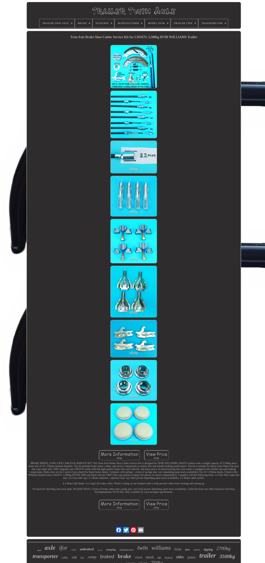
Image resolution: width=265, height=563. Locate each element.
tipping (208, 549)
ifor (63, 547)
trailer (207, 555)
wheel (138, 557)
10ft (159, 558)
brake (124, 556)
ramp (92, 557)
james (192, 557)
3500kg (227, 556)
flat (82, 557)
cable (65, 557)
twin (142, 547)
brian (177, 549)
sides (180, 557)
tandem (197, 549)
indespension (127, 549)
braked (107, 556)
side (74, 557)
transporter (45, 556)
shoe (187, 549)
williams (161, 548)
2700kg (223, 548)
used (39, 550)
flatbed (168, 557)
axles (73, 549)
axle (50, 547)
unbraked (87, 549)
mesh (150, 557)
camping (111, 549)
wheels (99, 550)
